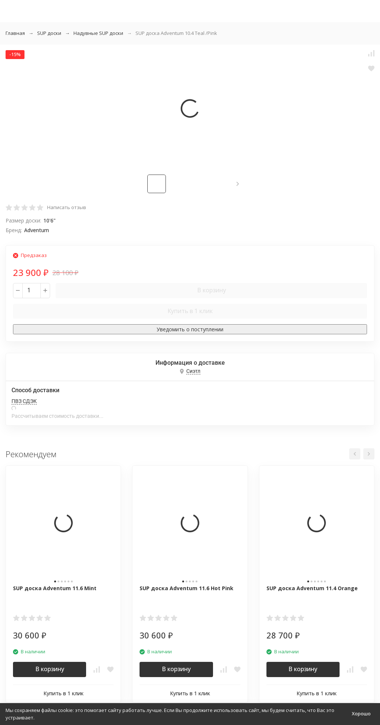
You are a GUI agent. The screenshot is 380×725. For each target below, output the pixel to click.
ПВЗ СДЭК (24, 401)
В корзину (211, 290)
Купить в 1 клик (190, 311)
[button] (238, 184)
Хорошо (361, 713)
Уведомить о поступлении (190, 329)
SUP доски (49, 33)
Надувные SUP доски (98, 33)
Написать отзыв (66, 207)
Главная (15, 33)
